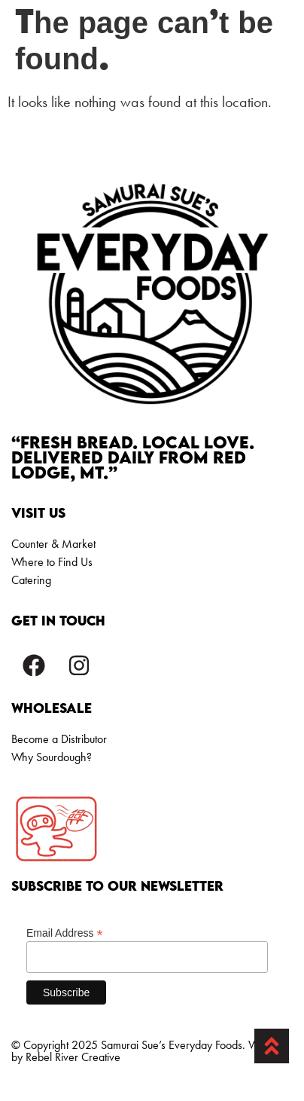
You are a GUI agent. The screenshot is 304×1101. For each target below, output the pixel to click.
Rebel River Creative (73, 1057)
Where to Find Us (52, 562)
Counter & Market (53, 544)
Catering (31, 580)
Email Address (64, 932)
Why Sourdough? (51, 757)
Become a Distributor (59, 739)
